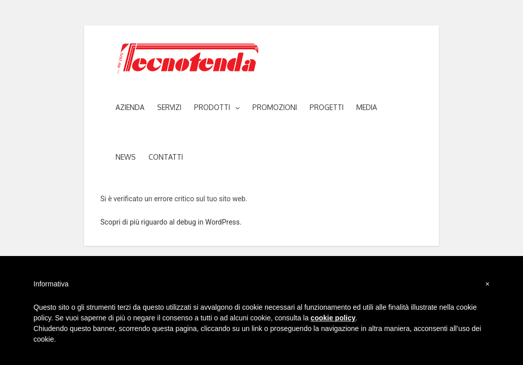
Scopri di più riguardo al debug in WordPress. (171, 222)
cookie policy (333, 318)
